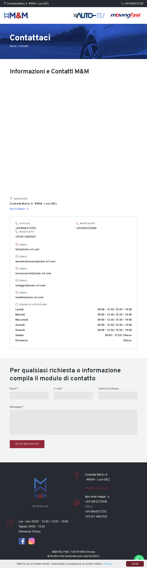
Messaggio (16, 406)
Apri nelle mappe (95, 496)
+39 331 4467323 (96, 516)
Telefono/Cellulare (108, 388)
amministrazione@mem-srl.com (35, 261)
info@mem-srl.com (27, 249)
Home (13, 46)
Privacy (91, 551)
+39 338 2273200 (96, 501)
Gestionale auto (73, 556)
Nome (13, 388)
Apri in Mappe (17, 209)
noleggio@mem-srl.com (30, 285)
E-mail (57, 388)
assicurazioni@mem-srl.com (33, 273)
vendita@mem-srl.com (29, 297)
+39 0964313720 (132, 3)
